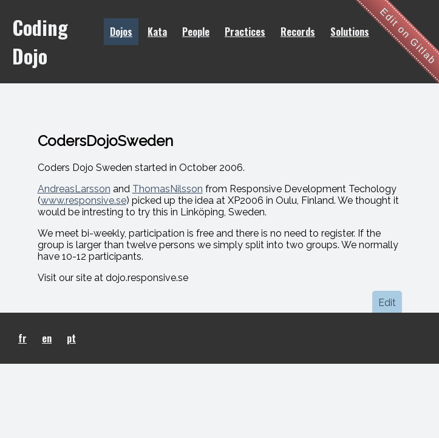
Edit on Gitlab (408, 36)
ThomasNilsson (167, 189)
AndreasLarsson (74, 189)
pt (71, 338)
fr (22, 338)
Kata (157, 31)
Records (298, 31)
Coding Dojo (40, 41)
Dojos (121, 31)
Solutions (349, 31)
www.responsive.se (83, 200)
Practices (245, 31)
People (195, 31)
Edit (387, 302)
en (47, 338)
